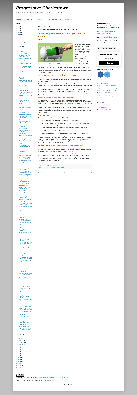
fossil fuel (51, 167)
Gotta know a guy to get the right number (25, 117)
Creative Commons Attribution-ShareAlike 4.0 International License (53, 377)
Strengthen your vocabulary (25, 199)
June (20, 334)
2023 (19, 32)
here (113, 42)
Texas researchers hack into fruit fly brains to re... (25, 111)
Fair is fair (21, 319)
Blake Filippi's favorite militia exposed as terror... (25, 278)
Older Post (89, 172)
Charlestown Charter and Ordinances (107, 85)
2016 (19, 357)
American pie (22, 214)
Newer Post (41, 172)
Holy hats (21, 103)
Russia (54, 167)
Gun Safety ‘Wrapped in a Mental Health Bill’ (25, 196)
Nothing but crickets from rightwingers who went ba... (24, 226)
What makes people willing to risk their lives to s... (25, 96)
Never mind (21, 83)
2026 (19, 26)
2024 (19, 30)
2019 (19, 351)
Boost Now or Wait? (23, 128)
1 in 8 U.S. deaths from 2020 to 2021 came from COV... (25, 243)
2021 (19, 347)
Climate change (45, 167)
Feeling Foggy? (22, 139)
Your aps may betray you (24, 194)
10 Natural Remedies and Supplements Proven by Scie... (25, 142)
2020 (19, 349)
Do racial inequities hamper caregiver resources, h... (25, 108)
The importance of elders (24, 268)
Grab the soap (22, 252)
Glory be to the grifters (24, 317)
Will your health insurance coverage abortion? (25, 161)
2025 (19, 28)
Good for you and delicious (25, 222)
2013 (19, 363)
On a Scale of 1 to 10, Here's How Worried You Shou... (25, 329)
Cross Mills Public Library (104, 94)
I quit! (20, 153)
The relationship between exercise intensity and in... (25, 172)
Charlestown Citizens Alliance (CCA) (107, 90)
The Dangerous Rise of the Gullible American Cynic (25, 261)
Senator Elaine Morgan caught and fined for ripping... (24, 100)
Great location (22, 250)
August (21, 44)
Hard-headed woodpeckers (25, 155)
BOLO (20, 236)
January (21, 344)
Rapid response (22, 133)
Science (58, 167)
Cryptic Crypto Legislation (25, 210)
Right (20, 119)
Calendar (29, 19)
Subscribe (109, 63)
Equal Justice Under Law (24, 247)
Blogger (71, 384)
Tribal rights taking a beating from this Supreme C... (25, 67)
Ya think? (21, 331)
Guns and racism (23, 245)
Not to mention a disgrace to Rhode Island (25, 168)
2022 (19, 34)
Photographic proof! (23, 185)
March (20, 340)
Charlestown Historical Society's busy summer (25, 86)
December (21, 36)
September (21, 42)
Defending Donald (23, 69)
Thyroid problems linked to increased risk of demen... (25, 175)
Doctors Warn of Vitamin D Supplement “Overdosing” (25, 309)
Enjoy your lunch (22, 265)
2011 (19, 367)
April (20, 338)
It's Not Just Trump (23, 315)
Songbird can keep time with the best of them (25, 74)
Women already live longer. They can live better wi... (25, 158)
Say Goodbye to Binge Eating (25, 326)
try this (102, 28)
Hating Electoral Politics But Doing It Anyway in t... (25, 180)
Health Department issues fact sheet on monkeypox (25, 321)
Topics (40, 19)
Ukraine (62, 167)
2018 (19, 353)
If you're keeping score (24, 201)
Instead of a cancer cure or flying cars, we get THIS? (25, 305)
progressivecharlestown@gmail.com (110, 37)
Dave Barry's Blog (103, 107)
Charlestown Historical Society (106, 96)
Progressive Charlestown (42, 7)
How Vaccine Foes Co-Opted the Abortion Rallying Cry (25, 81)
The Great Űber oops (24, 178)
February (21, 342)
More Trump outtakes (24, 183)
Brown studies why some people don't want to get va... (25, 63)
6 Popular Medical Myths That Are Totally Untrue (26, 93)
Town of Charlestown (103, 83)
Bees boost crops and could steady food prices (25, 125)
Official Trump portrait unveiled (24, 217)
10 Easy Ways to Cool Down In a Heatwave (25, 204)
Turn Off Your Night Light (24, 286)
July (20, 46)
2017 (19, 355)
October (21, 40)
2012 (19, 365)
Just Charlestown (54, 19)
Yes (19, 105)
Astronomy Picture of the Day (25, 303)
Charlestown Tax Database (105, 87)
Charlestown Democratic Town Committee (108, 88)
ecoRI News (101, 102)
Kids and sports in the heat (25, 114)
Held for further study (23, 164)
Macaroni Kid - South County (105, 109)
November (21, 38)
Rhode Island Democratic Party (106, 104)
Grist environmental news (104, 106)
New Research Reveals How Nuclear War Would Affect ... (25, 274)
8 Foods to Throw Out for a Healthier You (25, 270)
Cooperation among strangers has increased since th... (26, 89)
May (20, 336)
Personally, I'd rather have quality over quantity (25, 56)
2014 (19, 361)
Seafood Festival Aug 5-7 (24, 71)
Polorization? (22, 166)
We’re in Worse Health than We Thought (25, 191)
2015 (19, 359)
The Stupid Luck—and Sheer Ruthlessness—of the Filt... (26, 258)
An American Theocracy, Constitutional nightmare (25, 292)
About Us (69, 19)
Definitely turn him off (24, 281)
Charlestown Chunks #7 (24, 48)
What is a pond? (22, 324)
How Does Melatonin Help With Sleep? (25, 122)
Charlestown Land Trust (104, 92)
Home (18, 19)
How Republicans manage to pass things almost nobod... (25, 296)
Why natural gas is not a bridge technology (24, 188)
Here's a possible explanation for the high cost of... (25, 59)
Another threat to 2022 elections (24, 78)
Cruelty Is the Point (23, 212)
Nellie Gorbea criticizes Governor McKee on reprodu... (24, 239)
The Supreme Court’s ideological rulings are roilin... (24, 147)
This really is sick (23, 53)
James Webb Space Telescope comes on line (25, 220)
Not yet (20, 263)
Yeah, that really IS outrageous (23, 150)
